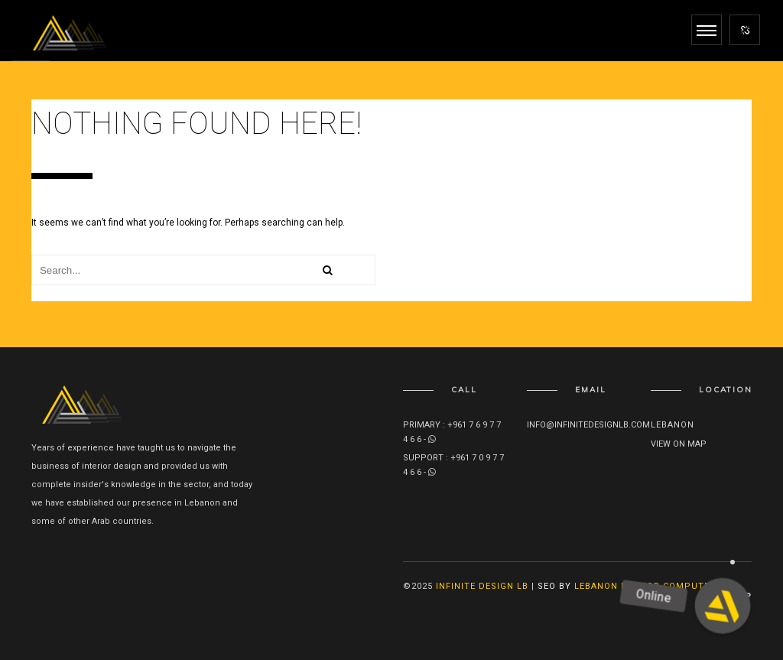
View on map (679, 444)
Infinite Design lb (482, 586)
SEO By (554, 586)
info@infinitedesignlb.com (588, 425)
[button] (722, 605)
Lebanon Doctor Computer (645, 586)
